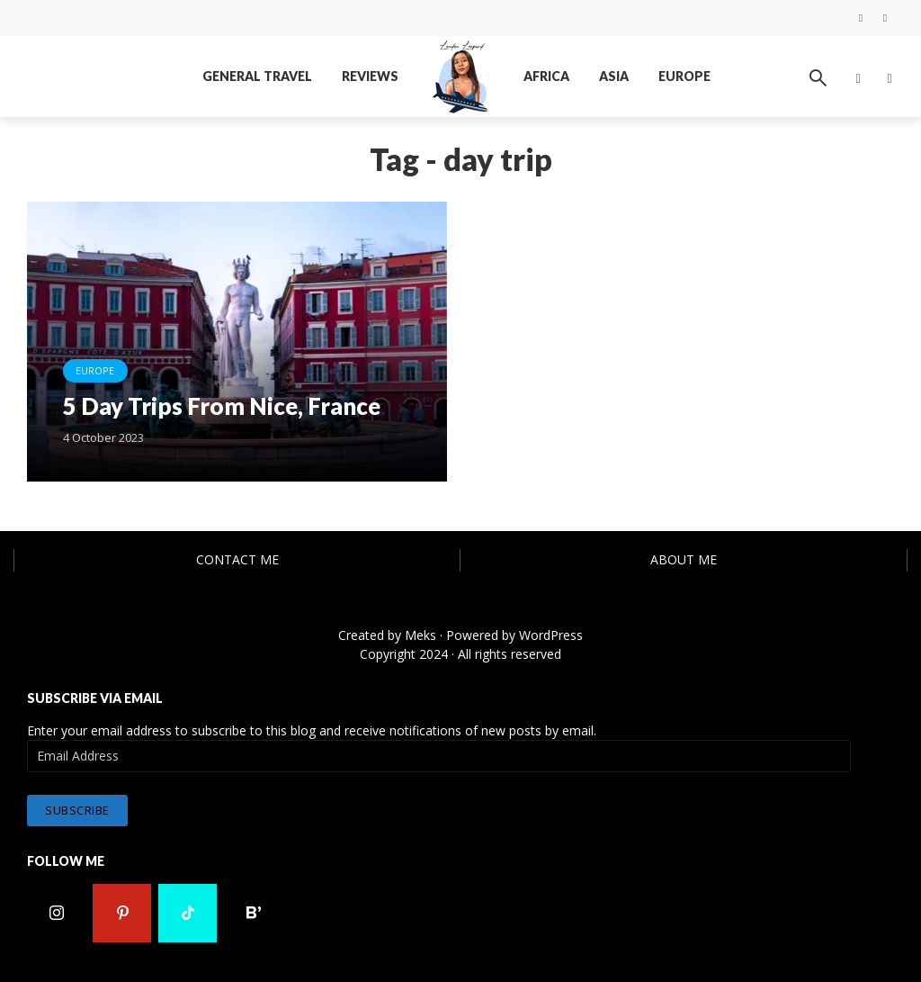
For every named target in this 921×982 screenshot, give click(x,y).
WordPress (551, 635)
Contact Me (237, 559)
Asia (614, 76)
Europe (684, 76)
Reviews (370, 76)
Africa (546, 76)
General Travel (257, 76)
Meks (420, 635)
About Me (683, 559)
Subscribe (77, 809)
